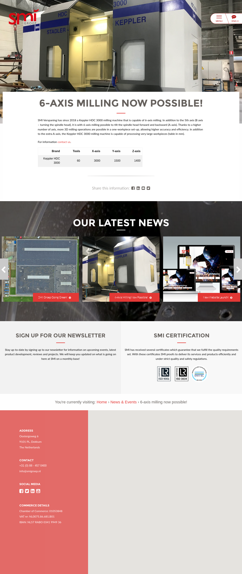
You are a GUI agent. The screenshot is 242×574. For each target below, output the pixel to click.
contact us (64, 141)
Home (102, 402)
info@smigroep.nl (30, 471)
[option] (40, 269)
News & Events (123, 402)
